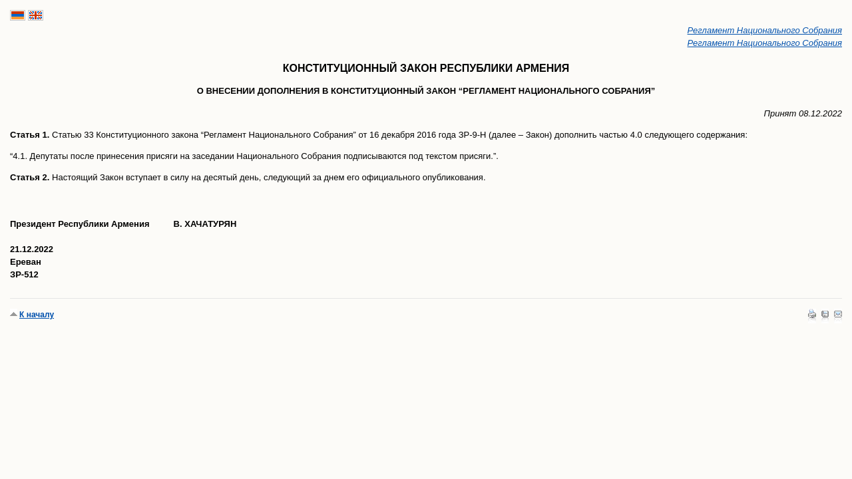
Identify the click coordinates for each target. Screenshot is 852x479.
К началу (36, 314)
